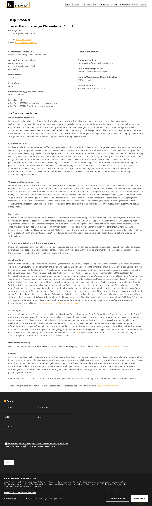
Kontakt (142, 5)
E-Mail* (41, 417)
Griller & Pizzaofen (122, 5)
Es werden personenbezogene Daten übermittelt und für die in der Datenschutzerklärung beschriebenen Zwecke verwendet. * (36, 445)
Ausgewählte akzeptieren (117, 498)
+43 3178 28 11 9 (23, 39)
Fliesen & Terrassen (103, 5)
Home (69, 5)
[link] (83, 4)
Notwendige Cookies (13, 498)
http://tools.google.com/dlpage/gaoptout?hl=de (58, 303)
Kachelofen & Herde (82, 5)
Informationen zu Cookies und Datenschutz (20, 493)
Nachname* (43, 407)
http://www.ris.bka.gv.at (107, 385)
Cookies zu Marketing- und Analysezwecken (45, 498)
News (134, 5)
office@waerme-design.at (26, 42)
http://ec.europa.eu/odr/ (110, 346)
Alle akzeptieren (139, 498)
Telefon (7, 417)
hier (70, 332)
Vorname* (8, 407)
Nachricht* (8, 426)
